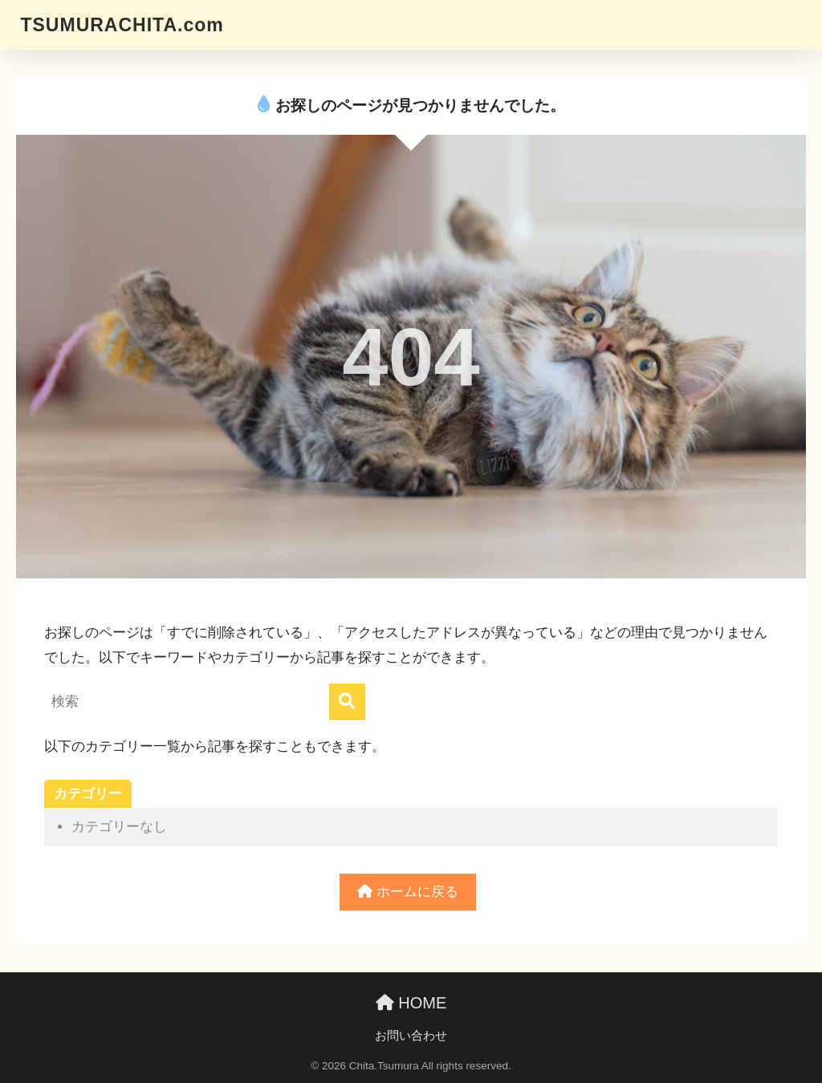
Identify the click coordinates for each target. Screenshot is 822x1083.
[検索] (347, 701)
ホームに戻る (407, 891)
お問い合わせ (411, 1035)
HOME (411, 1003)
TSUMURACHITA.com (121, 24)
